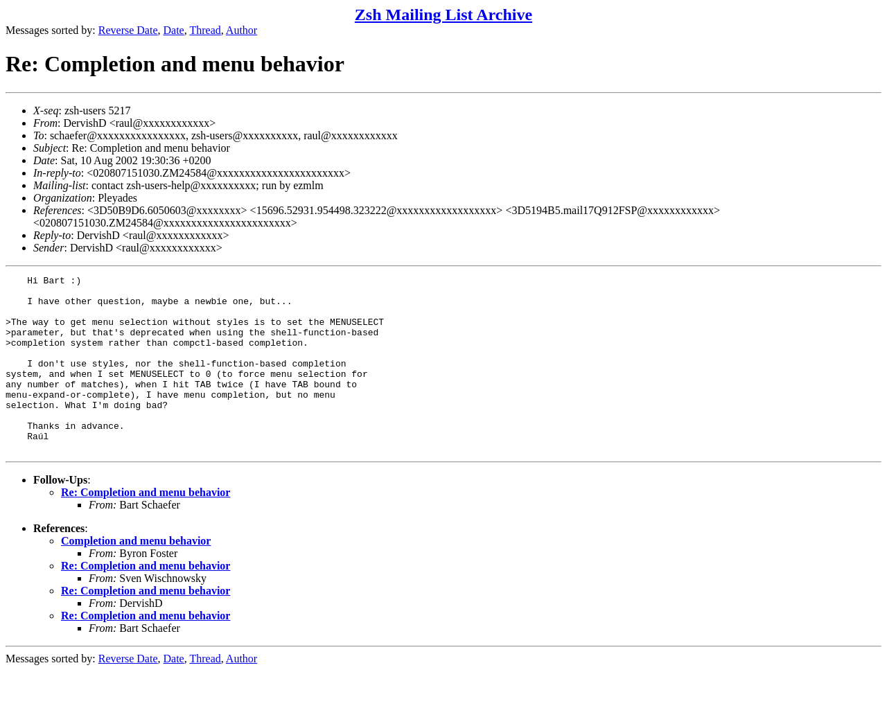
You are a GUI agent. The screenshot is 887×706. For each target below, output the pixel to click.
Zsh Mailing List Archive (443, 15)
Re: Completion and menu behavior (145, 527)
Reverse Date (128, 30)
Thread (204, 30)
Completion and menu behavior (136, 576)
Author (241, 30)
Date (174, 30)
